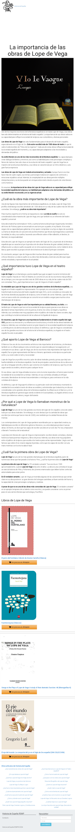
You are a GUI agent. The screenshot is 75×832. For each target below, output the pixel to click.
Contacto (5, 818)
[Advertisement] (37, 27)
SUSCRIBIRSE (46, 824)
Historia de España (20, 6)
